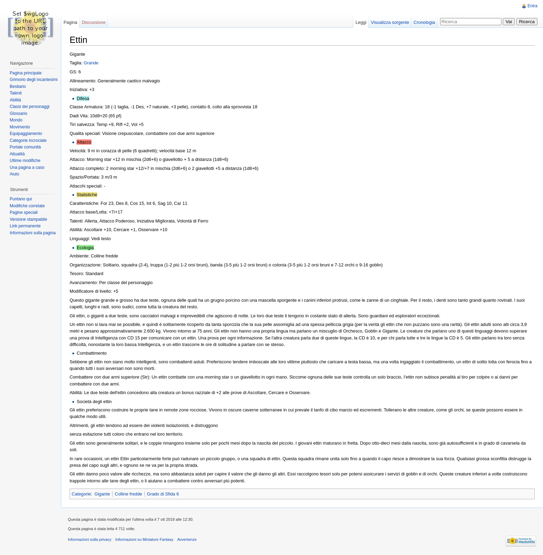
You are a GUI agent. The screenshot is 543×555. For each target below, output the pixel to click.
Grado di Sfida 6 (163, 494)
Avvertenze (187, 539)
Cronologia (424, 22)
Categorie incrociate (28, 140)
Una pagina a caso (27, 167)
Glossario (18, 113)
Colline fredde (128, 494)
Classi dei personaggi (30, 106)
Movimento (20, 127)
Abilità (15, 100)
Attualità (17, 154)
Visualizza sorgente (390, 22)
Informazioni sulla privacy (90, 539)
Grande (91, 62)
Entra (532, 5)
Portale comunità (25, 147)
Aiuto (14, 174)
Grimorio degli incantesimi (33, 79)
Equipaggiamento (26, 133)
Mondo (16, 120)
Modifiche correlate (27, 205)
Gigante (102, 494)
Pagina (70, 22)
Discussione (94, 22)
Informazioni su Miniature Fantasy (144, 539)
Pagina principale (26, 73)
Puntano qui (21, 199)
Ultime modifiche (25, 160)
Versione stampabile (28, 219)
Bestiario (18, 86)
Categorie (81, 494)
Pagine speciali (24, 212)
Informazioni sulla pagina (33, 232)
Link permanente (25, 226)
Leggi (361, 22)
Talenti (16, 93)
